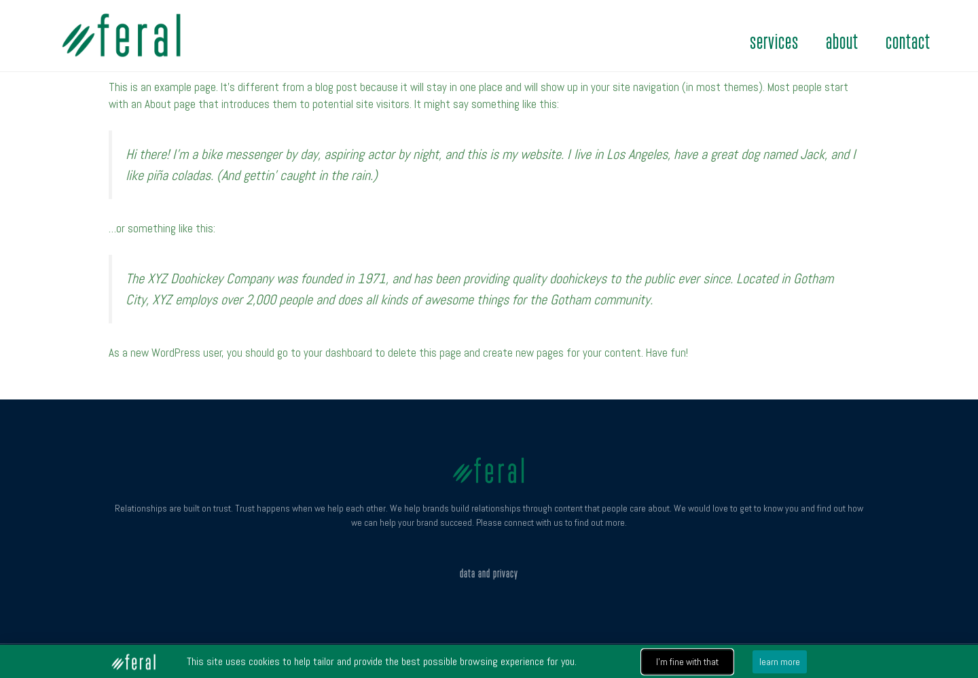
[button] (687, 663)
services (774, 42)
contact (908, 42)
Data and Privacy (489, 573)
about (842, 42)
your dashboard (338, 352)
